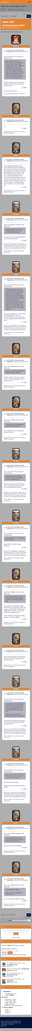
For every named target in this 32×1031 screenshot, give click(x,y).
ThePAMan (9, 980)
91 (10, 16)
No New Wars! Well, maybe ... (14, 979)
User (3, 941)
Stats (3, 987)
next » (29, 14)
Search (3, 927)
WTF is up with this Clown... (13, 973)
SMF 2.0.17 (3, 1021)
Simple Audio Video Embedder (8, 1022)
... (9, 16)
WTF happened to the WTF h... (14, 963)
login (17, 945)
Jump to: (10, 920)
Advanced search (16, 937)
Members (7, 991)
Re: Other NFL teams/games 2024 (15, 50)
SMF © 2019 (10, 1021)
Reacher (16, 116)
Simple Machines (17, 1021)
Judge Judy (26, 969)
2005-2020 (11, 1024)
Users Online (8, 1007)
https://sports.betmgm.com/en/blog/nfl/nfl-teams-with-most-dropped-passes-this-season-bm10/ (14, 658)
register (22, 945)
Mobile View (18, 1022)
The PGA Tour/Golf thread (13, 969)
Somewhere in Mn (11, 964)
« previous (25, 14)
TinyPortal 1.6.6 (4, 1024)
